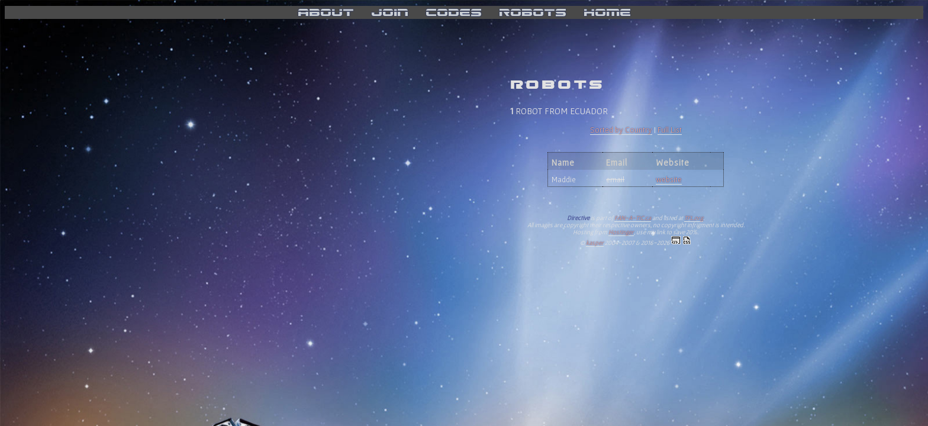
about (326, 12)
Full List (670, 129)
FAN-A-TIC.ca (632, 217)
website (669, 179)
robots (532, 12)
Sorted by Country (621, 129)
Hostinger (621, 231)
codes (454, 12)
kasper (595, 242)
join (389, 12)
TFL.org (693, 217)
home (607, 12)
